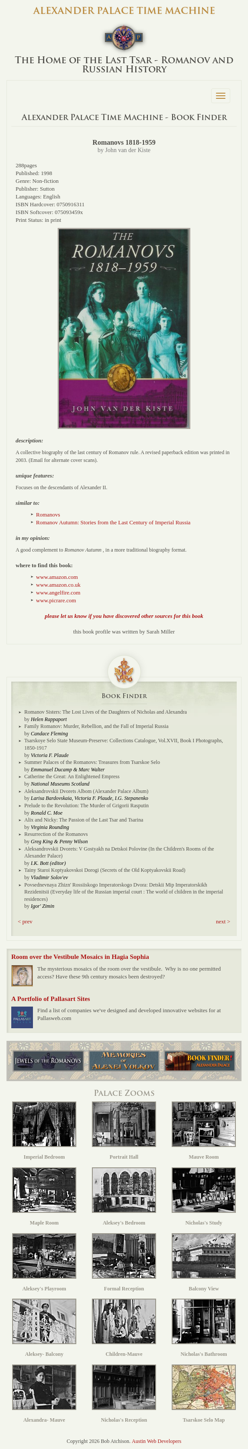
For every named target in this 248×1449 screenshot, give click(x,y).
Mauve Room (204, 1130)
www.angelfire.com (58, 592)
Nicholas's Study (204, 1196)
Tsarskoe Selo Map (204, 1394)
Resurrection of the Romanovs (56, 834)
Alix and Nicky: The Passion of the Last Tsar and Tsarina (83, 820)
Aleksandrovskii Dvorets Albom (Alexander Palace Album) (86, 791)
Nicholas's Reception (124, 1394)
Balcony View (204, 1262)
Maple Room (44, 1196)
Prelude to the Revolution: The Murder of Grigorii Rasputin (86, 805)
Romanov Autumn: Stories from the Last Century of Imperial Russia (113, 522)
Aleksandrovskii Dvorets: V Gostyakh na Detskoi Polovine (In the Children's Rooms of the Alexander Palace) (119, 852)
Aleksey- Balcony (44, 1328)
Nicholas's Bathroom (204, 1328)
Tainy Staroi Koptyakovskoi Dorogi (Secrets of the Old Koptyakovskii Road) (104, 870)
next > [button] (223, 921)
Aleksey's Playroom (44, 1262)
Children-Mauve (124, 1328)
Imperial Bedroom (44, 1130)
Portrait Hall (124, 1130)
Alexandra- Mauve (44, 1394)
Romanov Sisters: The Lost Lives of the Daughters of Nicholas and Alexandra (105, 712)
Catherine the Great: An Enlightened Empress (72, 776)
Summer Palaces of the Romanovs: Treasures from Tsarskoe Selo (92, 762)
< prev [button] (25, 921)
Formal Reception (124, 1262)
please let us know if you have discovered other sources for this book (124, 616)
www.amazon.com (57, 577)
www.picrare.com (56, 600)
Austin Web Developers (156, 1441)
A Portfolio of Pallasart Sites (50, 998)
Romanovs (48, 514)
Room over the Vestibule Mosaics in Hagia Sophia (80, 956)
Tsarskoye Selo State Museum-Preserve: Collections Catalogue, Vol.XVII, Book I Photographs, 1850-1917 (123, 744)
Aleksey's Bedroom (124, 1196)
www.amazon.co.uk (58, 585)
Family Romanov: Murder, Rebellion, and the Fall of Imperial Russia (96, 726)
